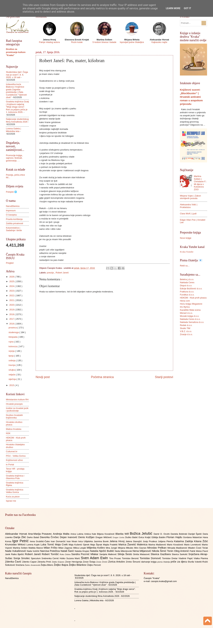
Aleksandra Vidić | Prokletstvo (188, 205)
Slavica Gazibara (161, 554)
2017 (12, 319)
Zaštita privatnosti (14, 223)
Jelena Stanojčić (134, 541)
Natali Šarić (68, 550)
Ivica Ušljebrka (86, 541)
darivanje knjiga (149, 561)
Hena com (185, 300)
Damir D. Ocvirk (162, 534)
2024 (12, 286)
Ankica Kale (90, 534)
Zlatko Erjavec (58, 562)
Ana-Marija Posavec (40, 533)
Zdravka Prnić (45, 561)
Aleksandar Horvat (16, 533)
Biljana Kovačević (106, 534)
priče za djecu (179, 561)
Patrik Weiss (196, 551)
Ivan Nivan (72, 541)
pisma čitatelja (164, 562)
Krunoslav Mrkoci (15, 544)
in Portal (10, 464)
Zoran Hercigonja (74, 561)
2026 (12, 276)
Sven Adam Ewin (95, 558)
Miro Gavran (140, 548)
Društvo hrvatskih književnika (14, 416)
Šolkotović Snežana (15, 565)
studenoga (13, 332)
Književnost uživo (14, 460)
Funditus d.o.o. (187, 294)
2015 (12, 385)
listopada (13, 337)
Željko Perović (94, 565)
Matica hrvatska (13, 429)
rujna (11, 341)
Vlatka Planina (201, 558)
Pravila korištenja (14, 219)
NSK (8, 433)
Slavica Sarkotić (180, 554)
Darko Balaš (33, 537)
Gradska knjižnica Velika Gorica (14, 490)
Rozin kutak (76, 42)
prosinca (12, 327)
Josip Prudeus (150, 541)
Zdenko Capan (30, 561)
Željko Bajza (61, 564)
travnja (12, 365)
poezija (50, 272)
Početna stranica (102, 377)
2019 (12, 309)
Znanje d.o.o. (186, 334)
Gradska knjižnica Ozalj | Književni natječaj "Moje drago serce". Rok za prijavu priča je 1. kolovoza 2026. (17, 106)
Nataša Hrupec (82, 551)
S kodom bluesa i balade (104, 42)
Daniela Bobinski (179, 534)
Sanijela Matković (108, 554)
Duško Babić (132, 537)
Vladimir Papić (186, 558)
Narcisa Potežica (50, 550)
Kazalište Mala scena (190, 310)
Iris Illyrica (185, 307)
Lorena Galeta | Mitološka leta (13, 129)
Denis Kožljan (86, 537)
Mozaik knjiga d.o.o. (189, 316)
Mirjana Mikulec (126, 548)
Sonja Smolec (22, 558)
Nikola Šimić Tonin (163, 550)
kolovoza (13, 346)
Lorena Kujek (33, 544)
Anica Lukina (77, 534)
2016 (12, 323)
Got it (187, 8)
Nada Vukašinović (16, 550)
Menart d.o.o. (186, 313)
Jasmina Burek (102, 541)
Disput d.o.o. (186, 285)
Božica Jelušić (142, 533)
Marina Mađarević (158, 544)
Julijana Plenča (166, 541)
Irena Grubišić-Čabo (40, 541)
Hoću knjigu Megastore (191, 304)
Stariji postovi (164, 377)
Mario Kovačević (175, 544)
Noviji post (43, 377)
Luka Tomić (48, 544)
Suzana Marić (73, 558)
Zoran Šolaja (89, 561)
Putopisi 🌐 (11, 192)
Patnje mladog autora (49, 42)
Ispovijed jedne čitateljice (132, 42)
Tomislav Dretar (170, 558)
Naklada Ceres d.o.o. (190, 319)
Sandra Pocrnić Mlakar (85, 554)
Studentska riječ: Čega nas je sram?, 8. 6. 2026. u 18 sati (17, 75)
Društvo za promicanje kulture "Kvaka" (15, 52)
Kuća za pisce (13, 496)
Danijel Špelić (195, 534)
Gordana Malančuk (193, 537)
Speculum (36, 558)
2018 (12, 314)
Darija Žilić (20, 537)
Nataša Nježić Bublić (102, 550)
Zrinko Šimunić (133, 561)
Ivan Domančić (59, 541)
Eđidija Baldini (159, 537)
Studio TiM (185, 328)
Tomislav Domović (151, 558)
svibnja (12, 360)
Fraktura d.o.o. (187, 291)
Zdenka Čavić (13, 561)
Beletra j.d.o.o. (187, 279)
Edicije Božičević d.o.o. (191, 288)
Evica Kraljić (144, 537)
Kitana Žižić (201, 541)
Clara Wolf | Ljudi (188, 213)
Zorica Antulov (117, 561)
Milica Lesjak (80, 548)
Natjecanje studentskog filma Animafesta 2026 (17, 120)
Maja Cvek (62, 544)
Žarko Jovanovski (33, 565)
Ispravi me (11, 501)
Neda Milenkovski (124, 551)
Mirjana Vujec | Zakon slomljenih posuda (190, 197)
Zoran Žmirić (102, 562)
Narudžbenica (12, 206)
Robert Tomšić (51, 554)
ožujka (11, 370)
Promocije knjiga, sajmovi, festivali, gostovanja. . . (14, 158)
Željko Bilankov (78, 564)
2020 (12, 305)
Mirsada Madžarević (177, 548)
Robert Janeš (62, 272)
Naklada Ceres (187, 282)
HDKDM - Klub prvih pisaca (193, 297)
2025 (12, 281)
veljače (12, 374)
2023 (12, 290)
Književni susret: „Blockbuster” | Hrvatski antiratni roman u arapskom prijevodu (191, 96)
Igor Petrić (21, 541)
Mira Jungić (112, 548)
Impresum (11, 210)
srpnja (11, 351)
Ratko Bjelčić (18, 554)
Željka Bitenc (47, 565)
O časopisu (11, 214)
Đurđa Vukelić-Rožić (198, 561)
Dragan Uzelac (119, 537)
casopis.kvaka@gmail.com (164, 581)
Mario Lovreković (193, 544)
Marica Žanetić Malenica (133, 544)
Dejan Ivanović (69, 537)
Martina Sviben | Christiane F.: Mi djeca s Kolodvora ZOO (200, 183)
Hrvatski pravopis (14, 404)
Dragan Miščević (104, 537)
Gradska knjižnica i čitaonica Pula (15, 477)
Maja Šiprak (96, 544)
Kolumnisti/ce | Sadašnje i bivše (14, 229)
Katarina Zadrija (184, 541)
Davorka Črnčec (50, 537)
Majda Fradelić (110, 544)
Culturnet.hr (11, 451)
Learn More (173, 8)
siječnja (12, 379)
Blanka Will (122, 533)
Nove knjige (185, 238)
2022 (12, 295)
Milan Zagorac (65, 548)
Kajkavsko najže (159, 42)
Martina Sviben (21, 548)
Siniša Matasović (142, 554)
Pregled (9, 263)
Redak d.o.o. (186, 325)
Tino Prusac (115, 558)
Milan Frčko (51, 547)
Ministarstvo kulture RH (17, 399)
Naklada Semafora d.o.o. (192, 322)
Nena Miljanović (142, 550)
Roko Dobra (65, 554)
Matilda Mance (36, 548)
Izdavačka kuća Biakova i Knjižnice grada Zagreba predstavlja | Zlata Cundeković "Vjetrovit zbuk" (16, 91)
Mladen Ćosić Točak (198, 548)
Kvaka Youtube (186, 252)
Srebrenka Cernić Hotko (54, 558)
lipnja (11, 355)
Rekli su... (185, 265)
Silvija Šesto (125, 554)
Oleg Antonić (182, 550)
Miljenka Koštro (96, 547)
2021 (12, 300)
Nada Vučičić (33, 551)
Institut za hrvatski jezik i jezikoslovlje (17, 409)
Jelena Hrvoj (118, 541)
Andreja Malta (61, 533)
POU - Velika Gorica (15, 456)
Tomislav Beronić (131, 558)
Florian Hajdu (174, 537)
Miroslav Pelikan (157, 547)
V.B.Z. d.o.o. (186, 331)
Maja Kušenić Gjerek (79, 544)
